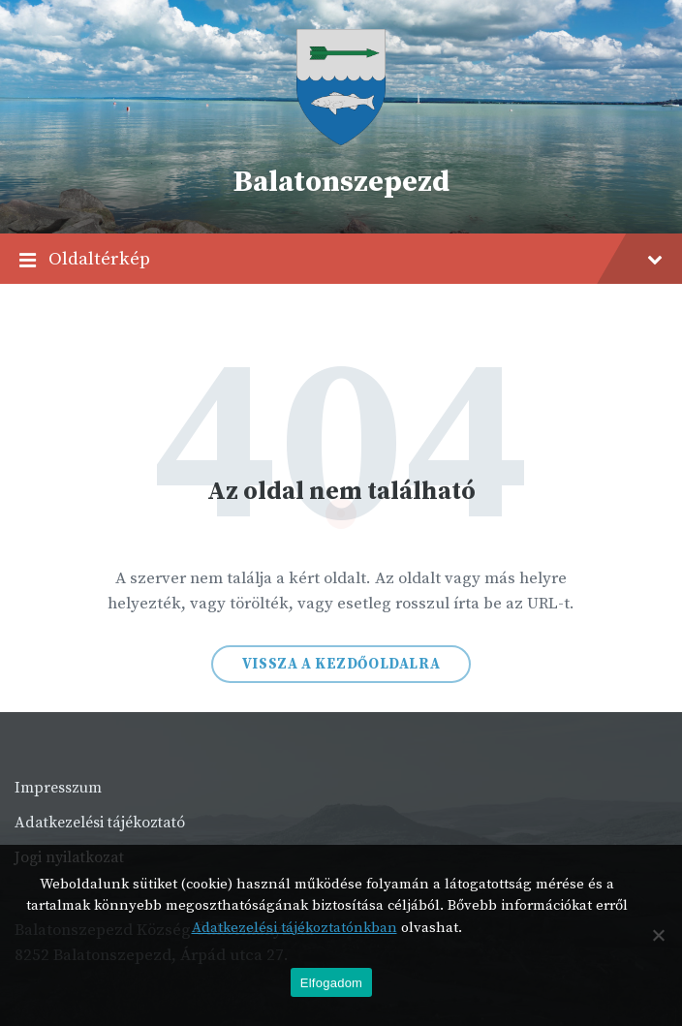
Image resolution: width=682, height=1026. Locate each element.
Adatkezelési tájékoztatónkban (294, 927)
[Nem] (657, 935)
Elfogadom (331, 983)
